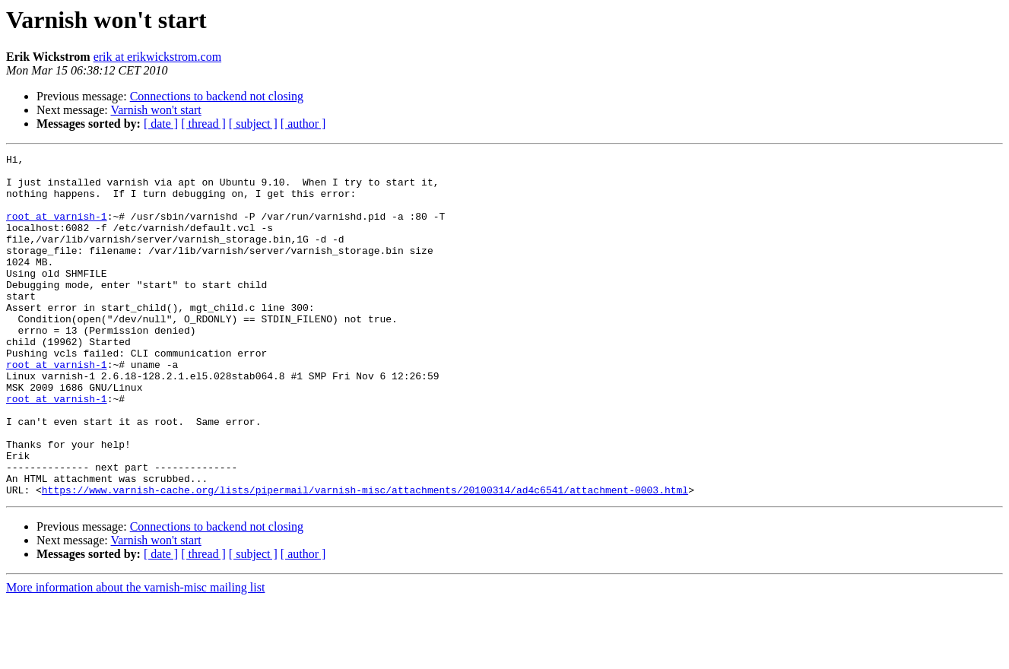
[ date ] (161, 123)
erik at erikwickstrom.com (157, 56)
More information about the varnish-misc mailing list (135, 655)
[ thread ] (203, 123)
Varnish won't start (155, 109)
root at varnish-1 (56, 229)
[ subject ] (253, 123)
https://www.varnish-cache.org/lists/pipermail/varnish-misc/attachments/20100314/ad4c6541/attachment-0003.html (365, 558)
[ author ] (303, 123)
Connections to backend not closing (216, 96)
